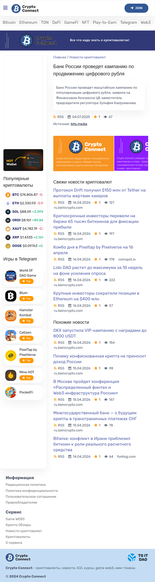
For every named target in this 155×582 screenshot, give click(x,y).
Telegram (128, 22)
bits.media (79, 124)
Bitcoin (9, 22)
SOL (15, 212)
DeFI (56, 22)
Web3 (146, 22)
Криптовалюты (18, 537)
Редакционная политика (26, 485)
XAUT (17, 229)
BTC (15, 195)
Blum (23, 293)
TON (45, 22)
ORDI (16, 220)
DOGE (17, 246)
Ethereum (28, 22)
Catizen (25, 332)
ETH (15, 203)
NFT (85, 22)
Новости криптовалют (87, 57)
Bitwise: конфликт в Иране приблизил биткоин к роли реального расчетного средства (92, 444)
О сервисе (14, 543)
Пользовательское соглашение (31, 496)
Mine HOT (26, 372)
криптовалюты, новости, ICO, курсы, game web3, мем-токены (85, 568)
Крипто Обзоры (18, 525)
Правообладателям (21, 502)
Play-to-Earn (105, 22)
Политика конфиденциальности (32, 491)
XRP (15, 237)
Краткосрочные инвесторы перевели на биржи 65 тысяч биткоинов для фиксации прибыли (96, 221)
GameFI (71, 22)
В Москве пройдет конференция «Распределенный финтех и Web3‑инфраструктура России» (86, 387)
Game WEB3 (15, 519)
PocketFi (26, 392)
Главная (59, 57)
